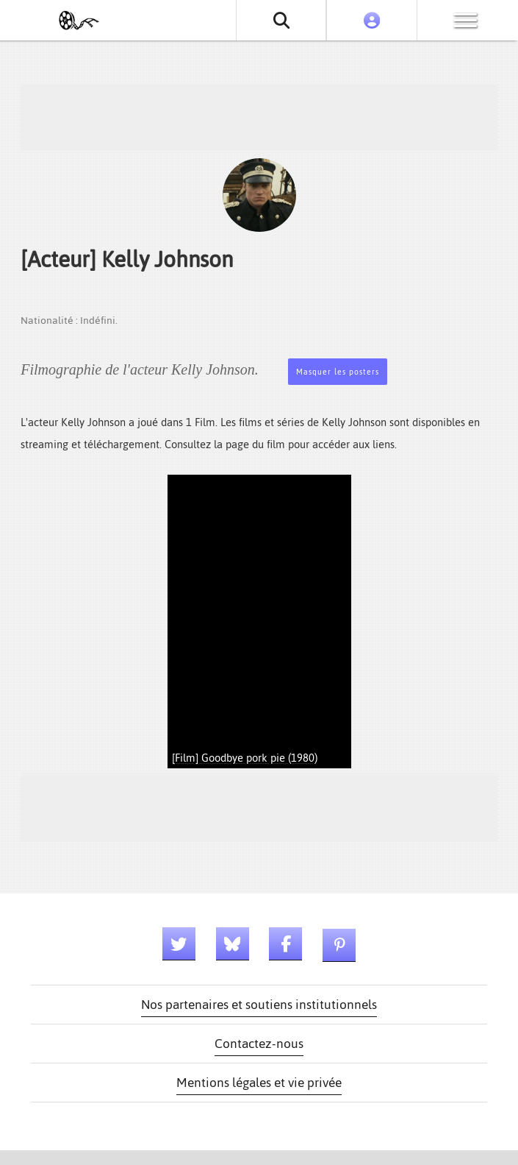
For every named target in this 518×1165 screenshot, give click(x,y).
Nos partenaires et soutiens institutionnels (259, 1004)
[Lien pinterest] (339, 945)
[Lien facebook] (285, 943)
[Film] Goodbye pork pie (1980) (244, 757)
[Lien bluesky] (232, 943)
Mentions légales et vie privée (259, 1082)
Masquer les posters (337, 372)
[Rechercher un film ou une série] (281, 20)
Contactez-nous (259, 1043)
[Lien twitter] (178, 943)
